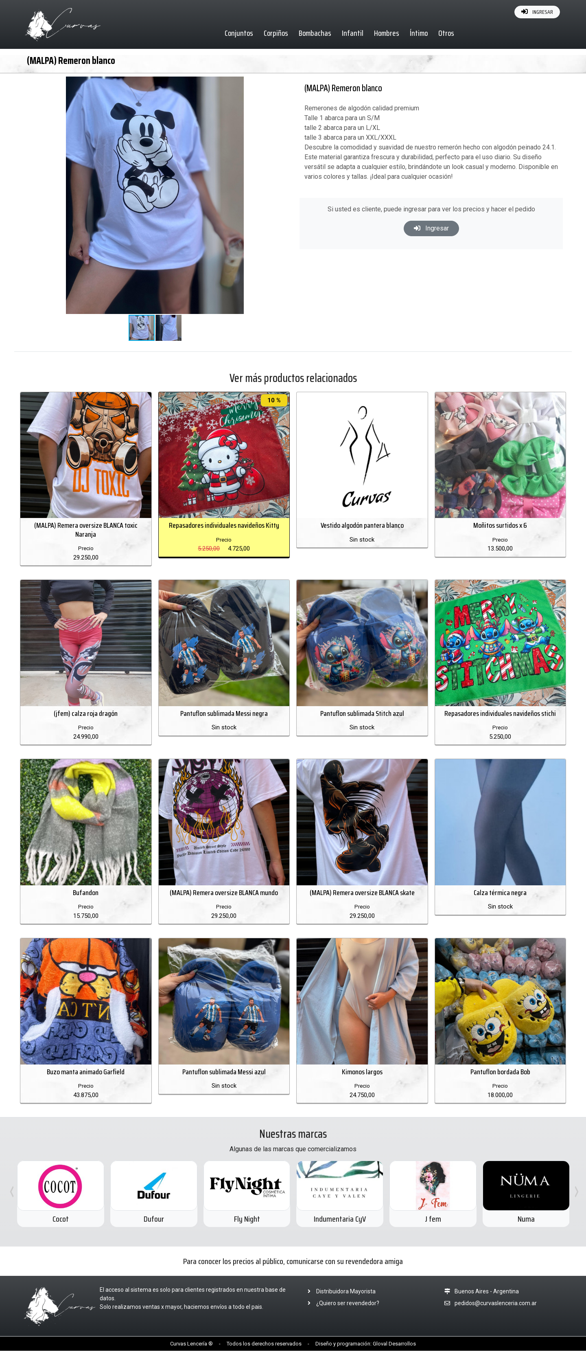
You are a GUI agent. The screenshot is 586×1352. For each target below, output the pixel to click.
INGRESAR (537, 11)
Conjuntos (239, 33)
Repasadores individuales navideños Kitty (224, 525)
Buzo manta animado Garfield (86, 1072)
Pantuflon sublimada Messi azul (224, 1072)
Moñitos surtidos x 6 (500, 525)
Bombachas (315, 33)
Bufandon (85, 893)
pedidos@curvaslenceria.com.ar (496, 1304)
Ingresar (431, 228)
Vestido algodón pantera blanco (362, 525)
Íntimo (419, 33)
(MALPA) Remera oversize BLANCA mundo (224, 893)
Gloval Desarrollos (394, 1344)
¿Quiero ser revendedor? (341, 1304)
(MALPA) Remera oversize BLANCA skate (362, 893)
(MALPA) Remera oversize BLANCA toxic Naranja (86, 530)
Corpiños (276, 33)
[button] (266, 83)
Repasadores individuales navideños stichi (500, 714)
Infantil (353, 33)
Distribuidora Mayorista (339, 1292)
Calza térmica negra (500, 893)
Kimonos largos (362, 1072)
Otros (447, 33)
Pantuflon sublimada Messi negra (224, 714)
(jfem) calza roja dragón (86, 714)
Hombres (387, 33)
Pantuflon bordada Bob (500, 1072)
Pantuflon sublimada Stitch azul (362, 714)
